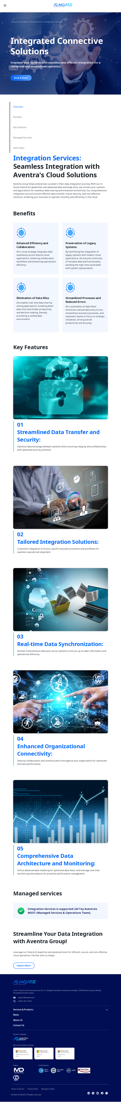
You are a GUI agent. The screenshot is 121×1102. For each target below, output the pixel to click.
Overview (18, 106)
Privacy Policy (33, 1089)
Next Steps (18, 147)
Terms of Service (17, 1089)
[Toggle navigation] (5, 5)
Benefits (17, 117)
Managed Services (22, 137)
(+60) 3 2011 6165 (25, 1001)
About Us (18, 1020)
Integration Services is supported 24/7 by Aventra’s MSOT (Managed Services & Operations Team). (62, 911)
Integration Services (58, 21)
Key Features (20, 127)
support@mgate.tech (26, 997)
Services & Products (20, 21)
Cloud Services (39, 21)
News (16, 1015)
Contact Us (18, 1025)
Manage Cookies (48, 1089)
